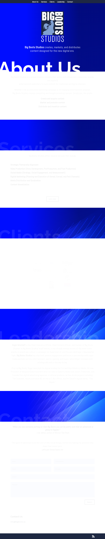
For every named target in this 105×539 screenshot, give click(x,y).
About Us (35, 2)
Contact (70, 2)
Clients (52, 2)
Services (44, 2)
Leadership (60, 2)
